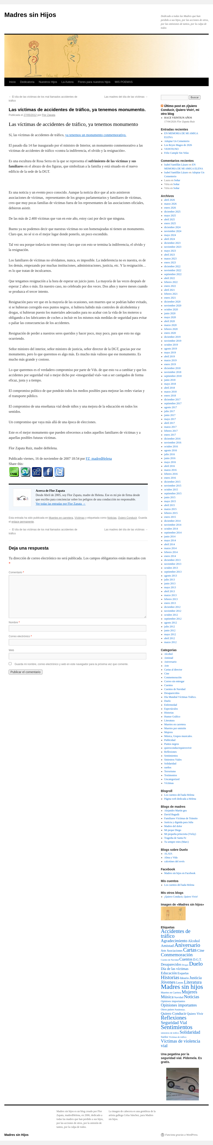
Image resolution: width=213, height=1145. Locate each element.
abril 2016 (169, 466)
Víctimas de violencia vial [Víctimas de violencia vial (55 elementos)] (180, 1043)
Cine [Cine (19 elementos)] (200, 950)
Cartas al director (173, 669)
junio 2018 (170, 379)
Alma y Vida (171, 857)
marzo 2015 (170, 509)
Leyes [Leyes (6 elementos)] (179, 982)
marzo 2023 (170, 258)
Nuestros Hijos (48, 82)
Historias (169, 712)
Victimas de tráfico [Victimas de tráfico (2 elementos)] (177, 1037)
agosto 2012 (170, 622)
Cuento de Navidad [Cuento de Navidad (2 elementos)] (170, 960)
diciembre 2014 (172, 520)
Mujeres (168, 732)
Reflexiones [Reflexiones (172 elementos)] (173, 1018)
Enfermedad (170, 704)
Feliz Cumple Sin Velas (176, 152)
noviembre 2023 (172, 246)
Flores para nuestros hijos (94, 82)
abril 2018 (169, 387)
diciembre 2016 (172, 438)
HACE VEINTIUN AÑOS (178, 117)
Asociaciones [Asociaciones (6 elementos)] (174, 950)
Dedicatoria (27, 82)
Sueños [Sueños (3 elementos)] (164, 1037)
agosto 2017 (170, 407)
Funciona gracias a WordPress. (181, 1134)
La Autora (68, 82)
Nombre (14, 622)
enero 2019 (170, 364)
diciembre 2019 (172, 336)
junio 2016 (170, 458)
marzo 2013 (170, 595)
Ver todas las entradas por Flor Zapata (61, 503)
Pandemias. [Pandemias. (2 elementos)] (180, 1009)
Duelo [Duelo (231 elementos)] (196, 964)
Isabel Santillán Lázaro (176, 164)
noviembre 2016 (172, 442)
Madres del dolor (173, 826)
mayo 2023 (170, 250)
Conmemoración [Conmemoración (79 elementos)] (177, 954)
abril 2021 (169, 289)
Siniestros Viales (173, 759)
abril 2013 (169, 591)
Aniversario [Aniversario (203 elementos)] (187, 945)
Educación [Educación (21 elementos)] (169, 973)
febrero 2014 (171, 552)
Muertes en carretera (61, 517)
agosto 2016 (170, 450)
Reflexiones (170, 751)
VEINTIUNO (171, 148)
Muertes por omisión (175, 728)
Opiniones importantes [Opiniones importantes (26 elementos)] (179, 1005)
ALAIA (168, 853)
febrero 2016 (171, 473)
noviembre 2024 (172, 231)
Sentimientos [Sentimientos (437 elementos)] (176, 1027)
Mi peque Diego (172, 830)
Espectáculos (171, 708)
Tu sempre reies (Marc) (176, 841)
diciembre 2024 (172, 227)
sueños (167, 767)
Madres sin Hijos (30, 14)
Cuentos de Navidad (174, 689)
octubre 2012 (171, 614)
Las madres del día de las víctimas (126, 96)
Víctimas (80, 517)
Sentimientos (171, 755)
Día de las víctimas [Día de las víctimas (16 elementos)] (174, 969)
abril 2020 (169, 321)
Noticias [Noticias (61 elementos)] (191, 996)
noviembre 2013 (172, 563)
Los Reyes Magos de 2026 (178, 145)
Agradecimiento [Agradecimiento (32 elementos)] (174, 940)
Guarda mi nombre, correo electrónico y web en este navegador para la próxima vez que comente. (71, 664)
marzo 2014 (170, 548)
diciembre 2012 (172, 606)
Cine (166, 673)
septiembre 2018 (173, 376)
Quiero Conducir (127, 517)
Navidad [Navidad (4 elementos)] (178, 997)
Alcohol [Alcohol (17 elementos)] (194, 941)
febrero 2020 (171, 329)
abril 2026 (169, 199)
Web (11, 650)
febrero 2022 (171, 282)
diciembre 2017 (172, 399)
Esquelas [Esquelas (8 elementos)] (183, 973)
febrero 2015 (171, 513)
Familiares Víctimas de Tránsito (181, 818)
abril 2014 (169, 544)
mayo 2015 (170, 501)
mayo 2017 (170, 419)
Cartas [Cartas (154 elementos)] (190, 950)
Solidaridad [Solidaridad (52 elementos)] (190, 1032)
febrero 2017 (171, 430)
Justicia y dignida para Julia (178, 822)
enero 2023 (170, 262)
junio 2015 (170, 497)
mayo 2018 (170, 383)
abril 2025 (169, 219)
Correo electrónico (20, 636)
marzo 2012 (170, 642)
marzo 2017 (170, 426)
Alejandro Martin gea (175, 810)
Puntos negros (171, 744)
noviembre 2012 (172, 610)
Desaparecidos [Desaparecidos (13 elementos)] (171, 964)
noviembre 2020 (172, 305)
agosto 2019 (170, 348)
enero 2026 (170, 207)
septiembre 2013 (173, 571)
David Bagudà (171, 814)
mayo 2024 (170, 235)
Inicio (12, 82)
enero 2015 (170, 516)
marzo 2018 (170, 391)
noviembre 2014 (172, 524)
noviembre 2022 (172, 270)
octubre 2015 (171, 489)
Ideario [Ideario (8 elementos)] (184, 978)
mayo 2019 (170, 352)
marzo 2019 (170, 360)
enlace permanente (23, 521)
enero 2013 (170, 603)
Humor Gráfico (172, 716)
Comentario (16, 572)
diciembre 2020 (172, 301)
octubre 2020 (171, 309)
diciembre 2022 (172, 266)
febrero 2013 (171, 599)
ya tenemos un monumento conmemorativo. (95, 135)
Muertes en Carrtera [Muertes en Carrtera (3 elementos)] (171, 992)
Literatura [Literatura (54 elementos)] (192, 982)
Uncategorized (172, 779)
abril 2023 (169, 254)
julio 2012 (169, 626)
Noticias (112, 517)
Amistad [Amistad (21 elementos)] (167, 945)
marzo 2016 (170, 469)
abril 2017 (169, 423)
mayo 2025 (170, 215)
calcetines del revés (174, 861)
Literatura (169, 720)
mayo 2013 (170, 587)
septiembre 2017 (173, 403)
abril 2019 (169, 356)
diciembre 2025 (172, 211)
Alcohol (168, 653)
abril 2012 (169, 638)
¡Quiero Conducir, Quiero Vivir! (181, 896)
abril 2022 (169, 278)
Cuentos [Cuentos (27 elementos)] (185, 959)
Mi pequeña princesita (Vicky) (180, 834)
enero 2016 (170, 477)
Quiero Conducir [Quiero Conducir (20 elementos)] (173, 1013)
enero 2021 (170, 297)
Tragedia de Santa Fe (175, 837)
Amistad (168, 657)
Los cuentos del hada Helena (179, 794)
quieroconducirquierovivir (178, 747)
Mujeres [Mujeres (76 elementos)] (189, 992)
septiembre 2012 (173, 618)
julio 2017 (169, 411)
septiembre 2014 (173, 532)
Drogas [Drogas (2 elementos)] (185, 965)
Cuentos (168, 685)
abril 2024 (169, 239)
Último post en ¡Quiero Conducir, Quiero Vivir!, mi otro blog (180, 109)
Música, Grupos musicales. (178, 736)
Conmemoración (173, 677)
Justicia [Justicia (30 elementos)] (196, 977)
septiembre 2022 (173, 274)
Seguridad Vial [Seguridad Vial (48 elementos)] (174, 1022)
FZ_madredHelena (99, 458)
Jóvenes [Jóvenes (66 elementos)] (168, 982)
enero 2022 (170, 286)
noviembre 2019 (172, 340)
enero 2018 (170, 395)
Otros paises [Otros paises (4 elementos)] (167, 1009)
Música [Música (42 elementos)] (167, 996)
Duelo (167, 700)
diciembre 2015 (172, 481)
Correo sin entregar (174, 681)
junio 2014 (170, 536)
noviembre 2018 (172, 372)
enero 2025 (170, 223)
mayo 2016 (170, 462)
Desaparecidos (172, 693)
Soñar (177, 180)
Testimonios (170, 775)
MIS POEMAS (124, 82)
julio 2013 (169, 579)
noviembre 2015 (172, 485)
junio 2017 (170, 415)
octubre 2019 (171, 344)
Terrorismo (170, 771)
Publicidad (169, 740)
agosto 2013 (170, 575)
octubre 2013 (171, 567)
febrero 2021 (171, 293)
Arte (166, 665)
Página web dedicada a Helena (180, 798)
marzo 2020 (170, 325)
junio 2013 (170, 583)
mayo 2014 (170, 540)
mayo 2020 (170, 317)
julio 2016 (169, 454)
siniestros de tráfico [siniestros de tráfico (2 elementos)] (170, 1033)
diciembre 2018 (172, 368)
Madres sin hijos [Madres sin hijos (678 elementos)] (182, 986)
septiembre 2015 (173, 493)
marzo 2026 (170, 203)
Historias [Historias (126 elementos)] (170, 977)
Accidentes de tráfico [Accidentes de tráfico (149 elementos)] (175, 933)
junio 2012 (170, 630)
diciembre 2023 (172, 242)
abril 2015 (169, 505)
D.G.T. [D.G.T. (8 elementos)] (197, 959)
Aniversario (170, 661)
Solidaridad (170, 763)
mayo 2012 (170, 634)
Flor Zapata (48, 115)
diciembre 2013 (172, 560)
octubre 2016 (171, 446)
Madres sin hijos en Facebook (179, 873)
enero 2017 (170, 434)
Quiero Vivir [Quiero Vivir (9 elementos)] (195, 1013)
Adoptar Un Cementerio (177, 141)
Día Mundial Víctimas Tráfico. (180, 697)
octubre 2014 (171, 528)
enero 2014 (170, 556)
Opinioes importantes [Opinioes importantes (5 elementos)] (173, 1001)
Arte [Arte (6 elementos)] (163, 950)
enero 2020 (170, 332)
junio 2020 (170, 313)
